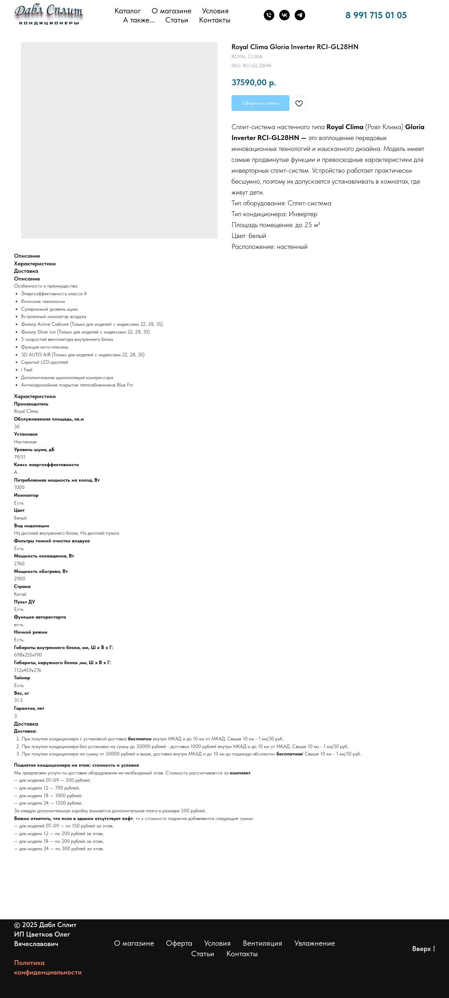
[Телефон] (269, 15)
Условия (215, 10)
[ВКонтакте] (284, 15)
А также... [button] (139, 19)
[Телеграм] (300, 15)
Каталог (127, 10)
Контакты (214, 19)
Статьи (176, 19)
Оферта (179, 942)
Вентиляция (262, 942)
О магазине (172, 10)
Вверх (423, 948)
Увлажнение (314, 942)
